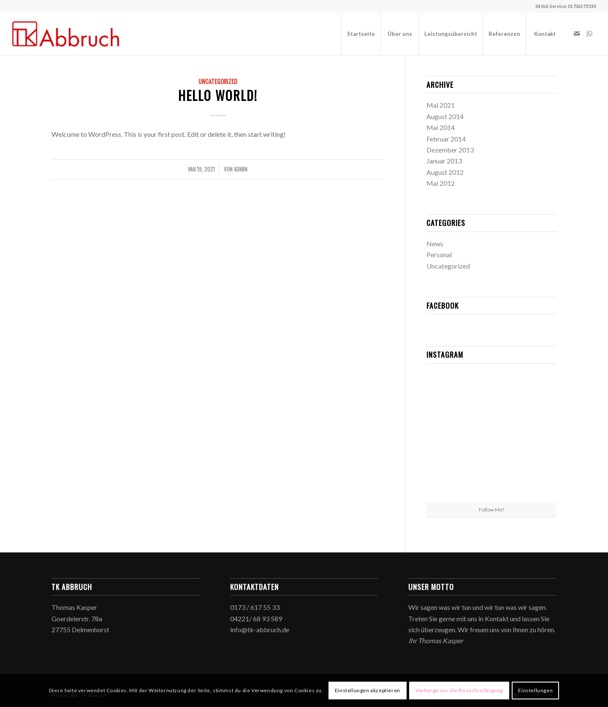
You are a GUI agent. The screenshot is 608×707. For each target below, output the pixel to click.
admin (240, 169)
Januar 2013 (444, 161)
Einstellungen (535, 690)
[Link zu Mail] (576, 33)
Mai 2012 (440, 183)
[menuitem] (360, 34)
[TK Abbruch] (65, 34)
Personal (439, 254)
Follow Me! (492, 509)
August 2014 (445, 116)
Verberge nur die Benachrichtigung (459, 690)
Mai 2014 (440, 127)
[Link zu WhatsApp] (589, 33)
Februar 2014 (446, 139)
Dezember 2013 (450, 150)
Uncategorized (217, 81)
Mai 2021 (440, 105)
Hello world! (218, 95)
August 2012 (445, 172)
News (434, 243)
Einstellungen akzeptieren (367, 690)
